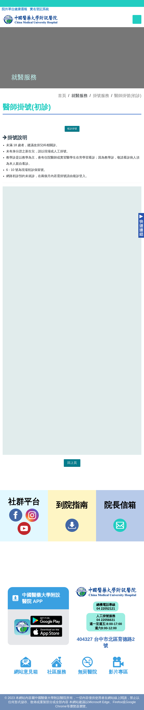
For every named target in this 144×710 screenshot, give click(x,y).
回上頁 (72, 463)
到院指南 (72, 525)
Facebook (15, 515)
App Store (46, 632)
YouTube (24, 528)
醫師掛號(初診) (127, 95)
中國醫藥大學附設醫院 (105, 592)
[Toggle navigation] (137, 19)
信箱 (120, 525)
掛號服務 (101, 95)
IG (32, 515)
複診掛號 (72, 128)
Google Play (46, 620)
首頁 (62, 95)
